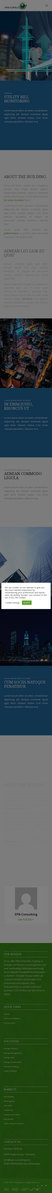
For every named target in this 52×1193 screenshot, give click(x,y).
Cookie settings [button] (13, 602)
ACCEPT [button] (27, 602)
